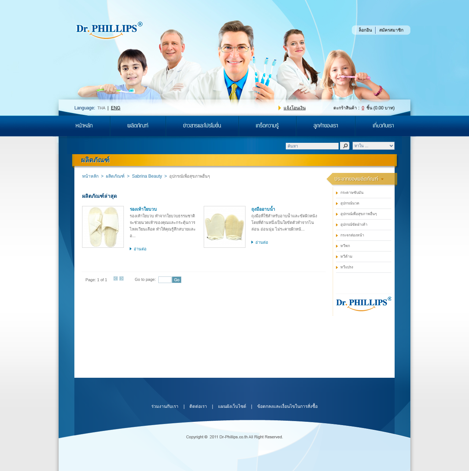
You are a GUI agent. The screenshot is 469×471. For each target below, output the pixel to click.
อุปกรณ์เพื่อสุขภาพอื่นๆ (358, 214)
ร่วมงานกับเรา (164, 406)
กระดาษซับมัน (351, 193)
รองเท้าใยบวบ (143, 209)
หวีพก (345, 246)
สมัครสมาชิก (391, 30)
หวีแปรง (346, 267)
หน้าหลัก (90, 176)
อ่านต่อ (140, 249)
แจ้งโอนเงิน (295, 107)
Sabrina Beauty (147, 176)
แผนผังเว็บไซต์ (232, 406)
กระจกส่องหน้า (352, 235)
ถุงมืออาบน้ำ (263, 209)
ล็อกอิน (365, 30)
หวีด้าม (346, 256)
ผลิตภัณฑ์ (115, 176)
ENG (116, 107)
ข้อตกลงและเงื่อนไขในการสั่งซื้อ (287, 406)
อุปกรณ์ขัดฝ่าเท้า (354, 224)
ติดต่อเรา (198, 406)
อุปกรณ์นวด (349, 203)
